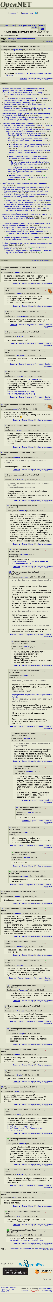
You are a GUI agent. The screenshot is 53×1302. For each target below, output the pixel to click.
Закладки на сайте (9, 1288)
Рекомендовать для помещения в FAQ (21, 1248)
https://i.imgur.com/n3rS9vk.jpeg (21, 392)
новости (13, 13)
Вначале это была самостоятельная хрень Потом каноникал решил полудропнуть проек (28, 157)
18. (6, 942)
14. (2, 892)
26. (8, 985)
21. (6, 960)
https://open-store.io (34, 379)
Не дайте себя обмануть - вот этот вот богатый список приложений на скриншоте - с (23, 90)
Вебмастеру (47, 1291)
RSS (42, 29)
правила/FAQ (13, 25)
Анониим (8, 106)
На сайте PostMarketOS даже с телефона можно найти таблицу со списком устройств (27, 232)
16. (6, 351)
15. (2, 908)
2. (5, 288)
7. (5, 332)
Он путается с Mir (19, 168)
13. (10, 572)
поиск (19, 25)
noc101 (37, 147)
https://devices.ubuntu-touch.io (20, 1126)
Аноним (29, 91)
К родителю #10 (31, 635)
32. (6, 1070)
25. (6, 1006)
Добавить (25, 1291)
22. (10, 828)
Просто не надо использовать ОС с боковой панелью (25, 104)
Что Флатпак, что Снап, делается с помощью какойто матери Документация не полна (29, 146)
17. (2, 1049)
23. (12, 734)
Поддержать (35, 1291)
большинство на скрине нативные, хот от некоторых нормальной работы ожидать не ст (24, 93)
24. (15, 766)
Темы (46, 1248)
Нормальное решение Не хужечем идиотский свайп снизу (26, 191)
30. (6, 371)
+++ (19, 13)
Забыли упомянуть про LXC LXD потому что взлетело (28, 177)
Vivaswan (8, 193)
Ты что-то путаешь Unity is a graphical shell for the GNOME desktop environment (30, 163)
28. (12, 642)
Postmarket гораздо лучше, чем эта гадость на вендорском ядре (27, 243)
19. (2, 1087)
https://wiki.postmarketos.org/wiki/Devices (27, 1240)
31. (6, 425)
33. (8, 1029)
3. (5, 311)
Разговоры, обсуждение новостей (21, 39)
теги (31, 13)
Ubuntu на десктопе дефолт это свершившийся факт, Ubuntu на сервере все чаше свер (28, 171)
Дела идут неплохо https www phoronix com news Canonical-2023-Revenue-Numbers (26, 134)
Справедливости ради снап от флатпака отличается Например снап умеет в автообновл (28, 140)
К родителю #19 (31, 1185)
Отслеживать (48, 41)
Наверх (31, 283)
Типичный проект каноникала (13, 123)
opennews (17, 50)
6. (2, 452)
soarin (34, 94)
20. (10, 671)
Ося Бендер (31, 100)
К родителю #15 (31, 978)
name (5, 245)
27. (2, 1193)
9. (5, 475)
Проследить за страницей (7, 1291)
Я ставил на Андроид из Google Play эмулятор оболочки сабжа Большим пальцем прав (26, 196)
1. (2, 268)
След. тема (49, 1249)
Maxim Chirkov (45, 1289)
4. (2, 404)
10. (8, 506)
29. (17, 807)
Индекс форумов (39, 1248)
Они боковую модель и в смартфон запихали (20, 183)
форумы (4, 25)
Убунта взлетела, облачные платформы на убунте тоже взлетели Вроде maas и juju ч (29, 151)
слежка (42, 25)
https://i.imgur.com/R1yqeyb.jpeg (21, 394)
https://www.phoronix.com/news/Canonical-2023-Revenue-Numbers (30, 562)
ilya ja (25, 120)
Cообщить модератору (43, 79)
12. (10, 549)
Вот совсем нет (15, 175)
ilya (13, 249)
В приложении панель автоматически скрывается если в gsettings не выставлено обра (27, 209)
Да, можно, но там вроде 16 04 (16, 218)
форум (25, 13)
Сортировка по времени (40, 260)
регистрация (28, 25)
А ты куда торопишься (13, 102)
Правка (31, 79)
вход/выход (34, 26)
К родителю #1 (31, 325)
